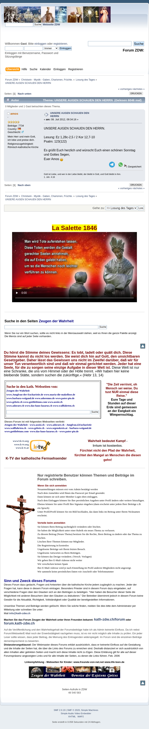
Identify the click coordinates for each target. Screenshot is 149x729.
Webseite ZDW (51, 24)
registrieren (60, 43)
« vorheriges (125, 89)
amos (14, 113)
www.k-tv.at (22, 447)
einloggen (40, 43)
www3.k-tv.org (21, 440)
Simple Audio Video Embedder (76, 713)
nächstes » (139, 89)
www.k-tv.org (21, 444)
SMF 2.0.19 (60, 710)
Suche (9, 321)
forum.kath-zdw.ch (19, 623)
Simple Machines (89, 710)
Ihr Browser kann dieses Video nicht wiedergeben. (74, 267)
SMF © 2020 (73, 710)
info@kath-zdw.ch (19, 613)
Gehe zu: (99, 208)
